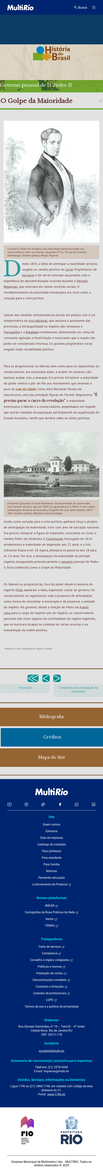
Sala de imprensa (51, 838)
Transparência (51, 939)
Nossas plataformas (52, 898)
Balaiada (32, 332)
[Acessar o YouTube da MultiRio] (9, 804)
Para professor (51, 851)
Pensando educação (51, 877)
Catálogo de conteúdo (51, 844)
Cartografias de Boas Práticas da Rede (51, 912)
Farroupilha (12, 332)
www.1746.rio (56, 1094)
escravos (28, 275)
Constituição (54, 539)
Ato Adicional (37, 320)
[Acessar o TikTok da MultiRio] (43, 804)
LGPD (51, 1000)
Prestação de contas (51, 973)
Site (51, 817)
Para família (52, 864)
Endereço (51, 1020)
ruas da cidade (26, 389)
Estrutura (51, 831)
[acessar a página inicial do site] (20, 7)
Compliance (51, 953)
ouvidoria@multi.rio (51, 1051)
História (8, 648)
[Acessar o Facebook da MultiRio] (60, 804)
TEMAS (51, 925)
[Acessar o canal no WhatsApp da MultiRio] (76, 804)
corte (69, 269)
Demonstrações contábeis (51, 980)
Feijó (19, 590)
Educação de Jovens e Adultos (37, 648)
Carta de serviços (52, 947)
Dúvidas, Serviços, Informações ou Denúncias (51, 1080)
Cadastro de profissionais (51, 993)
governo (67, 561)
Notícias (51, 871)
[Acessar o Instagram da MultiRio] (26, 804)
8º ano (17, 648)
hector (51, 919)
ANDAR (51, 906)
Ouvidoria (51, 1043)
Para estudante (51, 857)
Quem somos (51, 824)
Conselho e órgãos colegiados (51, 960)
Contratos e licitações (51, 986)
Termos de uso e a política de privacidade (51, 1006)
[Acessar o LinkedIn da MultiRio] (93, 804)
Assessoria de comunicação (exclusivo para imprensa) (51, 1061)
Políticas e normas (52, 967)
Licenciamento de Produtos (51, 884)
